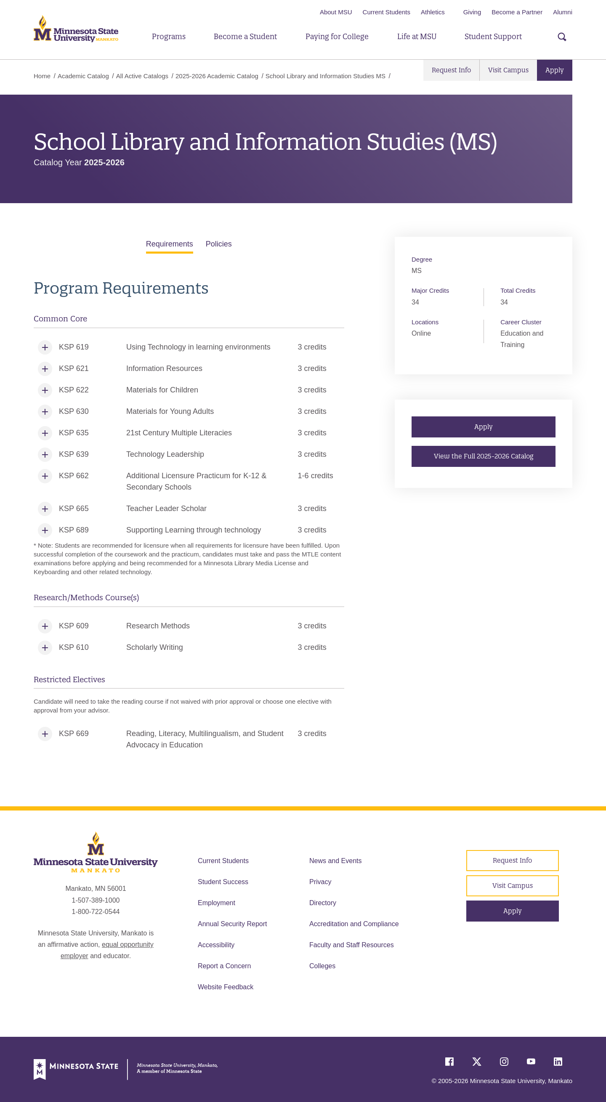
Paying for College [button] (337, 36)
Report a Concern (224, 966)
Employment (216, 902)
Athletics (433, 12)
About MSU (336, 12)
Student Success (223, 881)
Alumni (562, 12)
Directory (322, 902)
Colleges (322, 966)
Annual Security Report (232, 923)
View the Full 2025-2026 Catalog (483, 456)
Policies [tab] (219, 244)
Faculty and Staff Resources (351, 944)
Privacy (320, 881)
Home (42, 75)
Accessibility (216, 944)
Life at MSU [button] (416, 36)
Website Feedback (225, 987)
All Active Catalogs (142, 75)
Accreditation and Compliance (354, 923)
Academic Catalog (83, 75)
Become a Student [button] (245, 36)
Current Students (386, 12)
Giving (472, 12)
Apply (554, 70)
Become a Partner (517, 12)
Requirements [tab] (169, 244)
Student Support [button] (493, 36)
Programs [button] (169, 36)
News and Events (335, 860)
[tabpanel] (189, 517)
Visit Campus (508, 70)
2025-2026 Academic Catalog (216, 75)
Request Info (451, 70)
